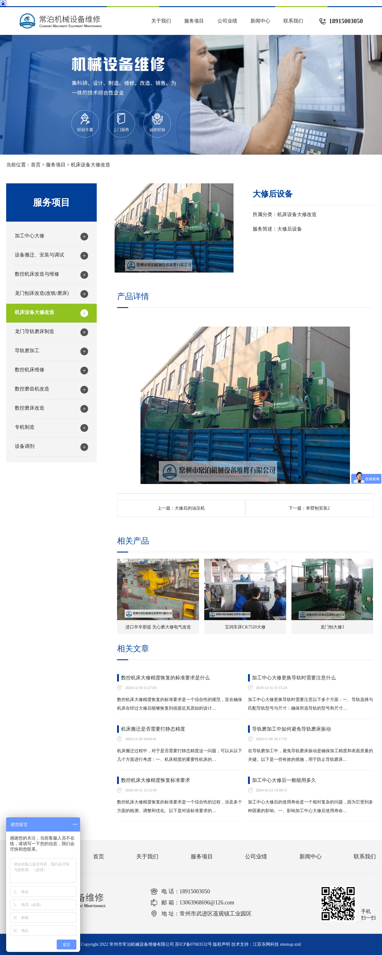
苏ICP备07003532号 (193, 944)
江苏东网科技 (266, 944)
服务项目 (194, 20)
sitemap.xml (290, 944)
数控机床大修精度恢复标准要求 (155, 780)
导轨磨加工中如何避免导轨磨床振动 (291, 729)
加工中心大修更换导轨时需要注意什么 (294, 677)
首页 (36, 164)
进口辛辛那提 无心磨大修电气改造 (158, 627)
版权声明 (221, 944)
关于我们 (161, 20)
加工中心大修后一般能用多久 (284, 780)
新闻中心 (260, 20)
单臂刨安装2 (318, 508)
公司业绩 (227, 20)
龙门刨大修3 (332, 627)
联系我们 (293, 20)
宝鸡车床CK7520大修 (245, 627)
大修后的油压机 (190, 508)
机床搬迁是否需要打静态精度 (153, 729)
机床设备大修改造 (90, 164)
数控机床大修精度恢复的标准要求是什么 (165, 677)
